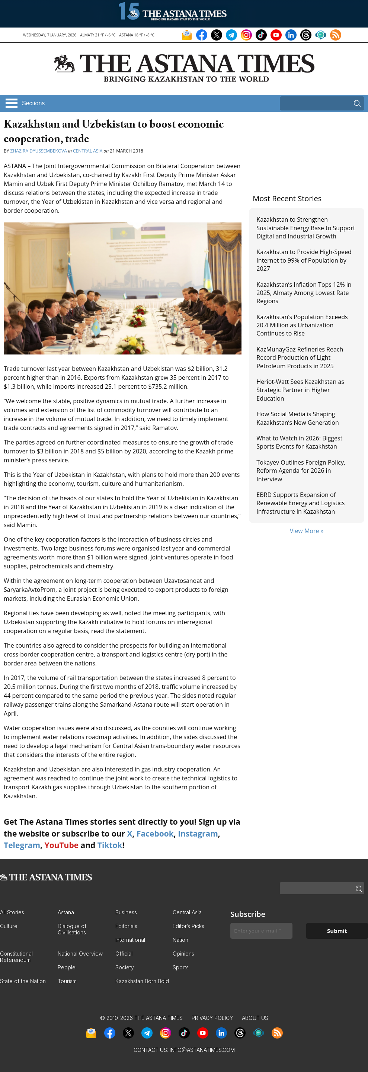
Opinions (183, 953)
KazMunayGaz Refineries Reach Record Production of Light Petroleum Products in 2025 (299, 357)
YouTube (62, 845)
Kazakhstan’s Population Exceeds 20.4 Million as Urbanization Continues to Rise (302, 325)
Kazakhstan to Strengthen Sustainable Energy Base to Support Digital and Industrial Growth (305, 227)
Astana (66, 912)
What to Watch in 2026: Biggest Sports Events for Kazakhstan (299, 442)
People (67, 967)
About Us (255, 1018)
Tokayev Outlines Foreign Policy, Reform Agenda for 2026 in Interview (300, 470)
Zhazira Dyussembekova (38, 151)
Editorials (126, 926)
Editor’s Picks (188, 926)
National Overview (80, 953)
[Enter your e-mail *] (261, 931)
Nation (180, 940)
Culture (8, 926)
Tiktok (109, 845)
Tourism (67, 981)
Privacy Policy (212, 1018)
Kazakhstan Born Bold (142, 981)
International (130, 940)
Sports (181, 967)
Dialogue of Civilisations (72, 929)
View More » (307, 531)
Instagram (198, 833)
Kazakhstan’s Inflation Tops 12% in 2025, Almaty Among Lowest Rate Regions (303, 292)
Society (124, 967)
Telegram (22, 845)
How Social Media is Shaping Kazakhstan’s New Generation (297, 418)
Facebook (155, 833)
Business (126, 912)
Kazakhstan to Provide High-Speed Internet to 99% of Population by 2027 (304, 260)
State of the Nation (23, 981)
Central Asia (87, 151)
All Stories (12, 912)
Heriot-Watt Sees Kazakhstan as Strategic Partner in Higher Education (300, 390)
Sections (33, 103)
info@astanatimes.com (202, 1050)
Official (123, 953)
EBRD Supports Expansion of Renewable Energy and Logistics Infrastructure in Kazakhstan (300, 503)
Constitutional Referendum (16, 956)
